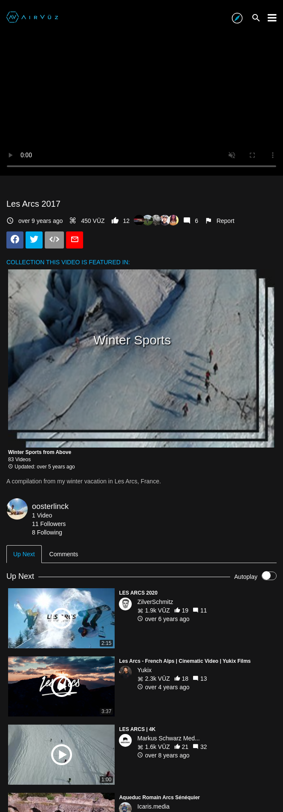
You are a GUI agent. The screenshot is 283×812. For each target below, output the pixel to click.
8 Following (47, 532)
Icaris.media (153, 806)
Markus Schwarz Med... (168, 738)
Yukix (144, 670)
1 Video (42, 515)
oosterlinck (50, 506)
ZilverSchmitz (155, 601)
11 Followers (49, 523)
